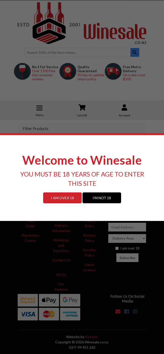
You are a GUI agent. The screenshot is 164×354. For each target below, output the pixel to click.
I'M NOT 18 (102, 198)
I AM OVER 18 (62, 198)
